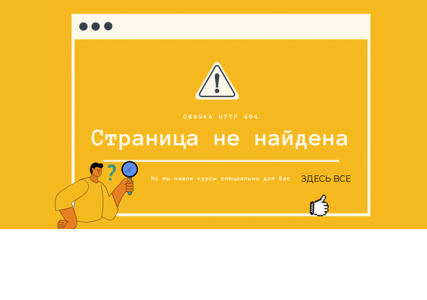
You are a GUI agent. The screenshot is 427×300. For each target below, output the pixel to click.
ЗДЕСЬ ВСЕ (326, 179)
